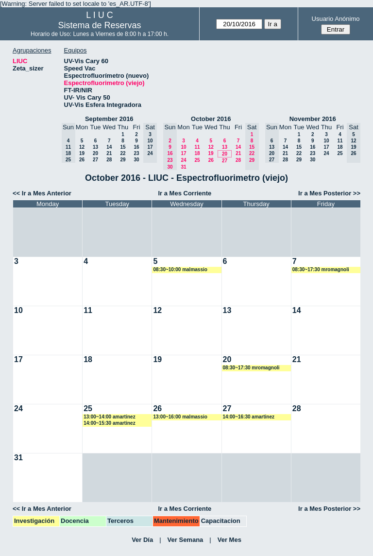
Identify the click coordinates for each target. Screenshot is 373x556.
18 (197, 153)
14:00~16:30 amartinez (248, 416)
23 (136, 153)
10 (183, 147)
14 (109, 147)
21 (109, 153)
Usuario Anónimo (336, 18)
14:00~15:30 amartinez (109, 423)
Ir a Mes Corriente (184, 193)
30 (136, 159)
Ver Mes (229, 539)
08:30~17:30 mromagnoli (320, 269)
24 (183, 160)
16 (136, 147)
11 (197, 147)
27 (95, 159)
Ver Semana (185, 539)
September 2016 (109, 118)
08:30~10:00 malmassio (180, 269)
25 (197, 160)
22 (122, 153)
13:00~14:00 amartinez (109, 416)
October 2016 (211, 118)
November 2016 (312, 118)
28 (109, 159)
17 (183, 153)
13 (95, 147)
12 (82, 147)
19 (82, 153)
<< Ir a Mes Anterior (42, 193)
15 (122, 147)
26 (82, 159)
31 (183, 167)
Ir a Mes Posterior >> (329, 193)
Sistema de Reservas (99, 25)
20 (95, 153)
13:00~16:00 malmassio (180, 416)
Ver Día (142, 539)
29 (122, 159)
